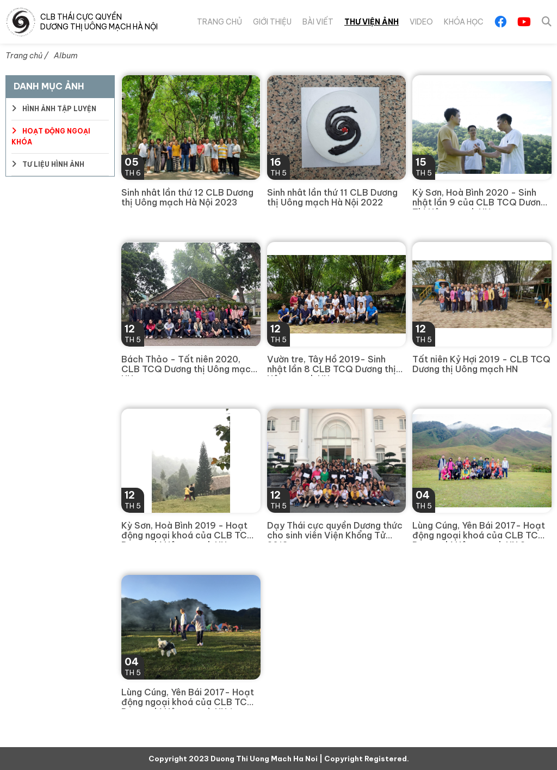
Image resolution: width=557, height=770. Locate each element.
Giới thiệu (269, 22)
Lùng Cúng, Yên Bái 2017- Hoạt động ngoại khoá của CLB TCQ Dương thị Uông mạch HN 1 (188, 698)
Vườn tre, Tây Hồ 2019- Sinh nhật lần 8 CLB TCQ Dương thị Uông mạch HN (331, 365)
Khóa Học (463, 22)
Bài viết (315, 22)
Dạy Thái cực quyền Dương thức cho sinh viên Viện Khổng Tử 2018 (335, 531)
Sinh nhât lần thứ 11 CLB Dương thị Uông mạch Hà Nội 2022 (332, 197)
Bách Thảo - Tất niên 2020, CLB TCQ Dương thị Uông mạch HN (188, 365)
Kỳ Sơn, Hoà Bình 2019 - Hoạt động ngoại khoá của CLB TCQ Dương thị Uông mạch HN (188, 531)
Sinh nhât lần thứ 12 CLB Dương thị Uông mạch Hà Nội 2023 (187, 197)
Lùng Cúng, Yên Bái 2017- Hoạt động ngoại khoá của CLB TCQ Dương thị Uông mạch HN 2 (479, 531)
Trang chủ (216, 22)
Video (420, 22)
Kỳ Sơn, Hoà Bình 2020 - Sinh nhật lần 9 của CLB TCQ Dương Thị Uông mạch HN (479, 198)
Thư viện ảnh (370, 22)
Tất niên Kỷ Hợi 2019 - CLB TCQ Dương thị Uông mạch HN (481, 364)
